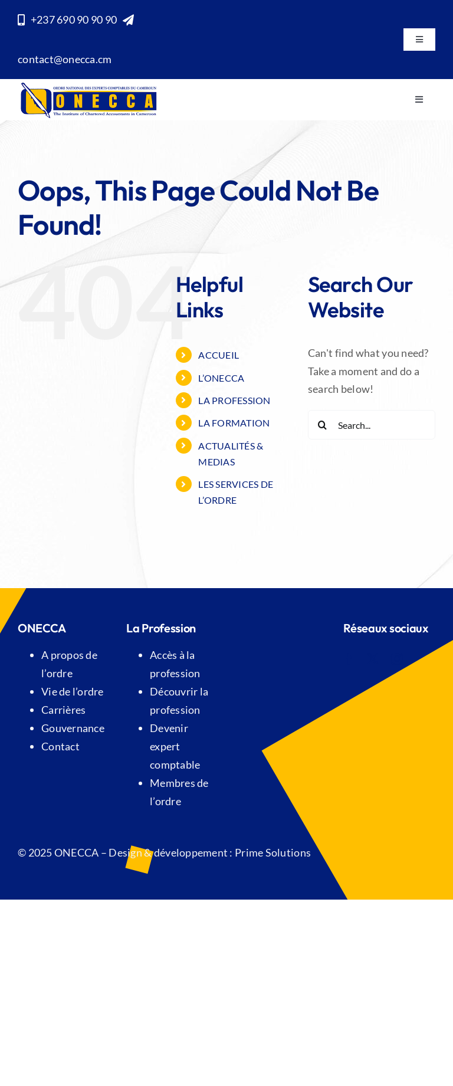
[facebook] (349, 659)
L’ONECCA (221, 377)
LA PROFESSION (234, 400)
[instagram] (397, 659)
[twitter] (373, 659)
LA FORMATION (234, 422)
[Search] (322, 424)
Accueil (218, 354)
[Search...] (371, 424)
